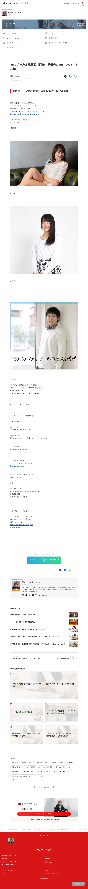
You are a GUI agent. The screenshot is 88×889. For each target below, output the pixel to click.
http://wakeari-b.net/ (17, 466)
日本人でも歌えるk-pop (63, 767)
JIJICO (3, 873)
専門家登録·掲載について (9, 856)
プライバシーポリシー (8, 862)
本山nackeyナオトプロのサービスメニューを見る (44, 560)
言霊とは (39, 771)
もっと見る (13, 779)
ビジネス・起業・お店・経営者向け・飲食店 (35, 762)
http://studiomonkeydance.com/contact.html (25, 491)
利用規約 (47, 858)
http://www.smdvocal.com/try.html (21, 525)
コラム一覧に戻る (44, 787)
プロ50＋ (47, 870)
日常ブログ (15, 762)
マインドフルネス (51, 771)
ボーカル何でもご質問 (45, 767)
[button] (44, 595)
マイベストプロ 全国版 (8, 865)
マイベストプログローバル (52, 873)
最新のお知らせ (19, 80)
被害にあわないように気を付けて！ (22, 776)
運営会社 (4, 858)
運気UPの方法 (16, 771)
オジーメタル (71, 762)
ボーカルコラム (28, 771)
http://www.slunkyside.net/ (19, 449)
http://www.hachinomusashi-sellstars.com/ (24, 114)
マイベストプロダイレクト (9, 870)
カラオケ (39, 776)
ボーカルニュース (65, 771)
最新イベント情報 (57, 762)
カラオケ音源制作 (30, 767)
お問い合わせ (48, 862)
